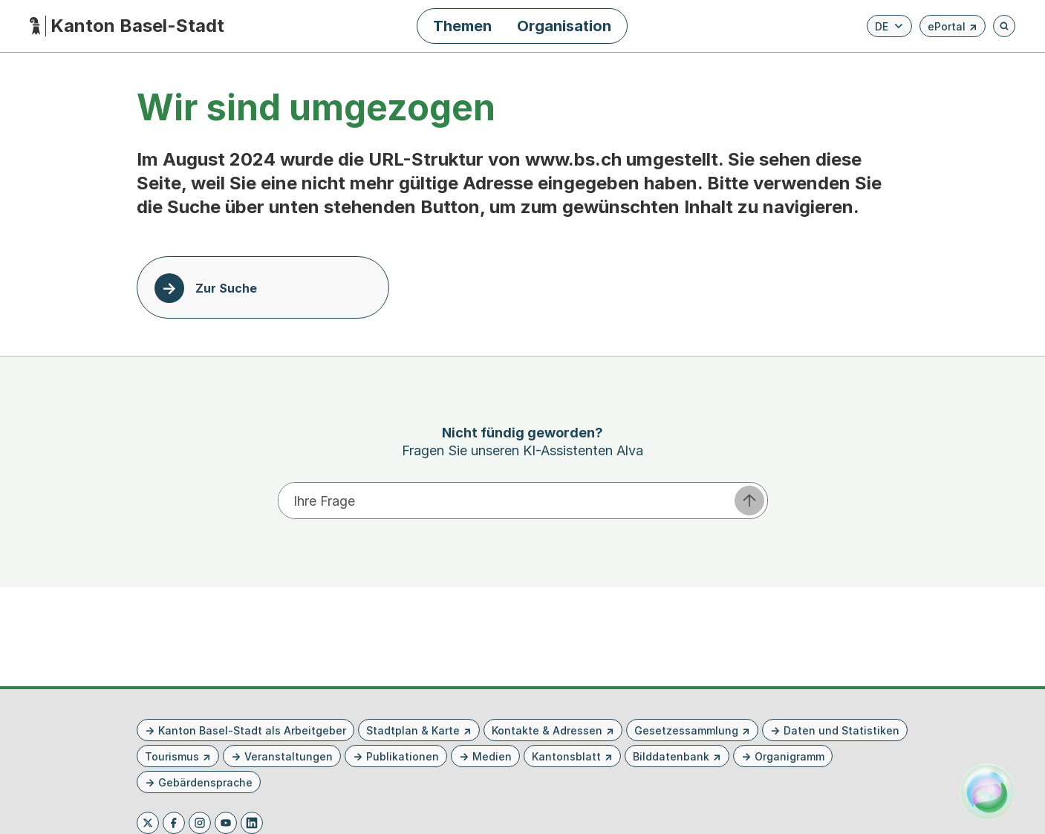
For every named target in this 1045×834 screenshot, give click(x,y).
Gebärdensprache (205, 782)
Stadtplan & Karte (413, 730)
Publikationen (402, 756)
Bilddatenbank (671, 756)
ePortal (952, 28)
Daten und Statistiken (841, 730)
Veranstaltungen (288, 756)
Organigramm (789, 756)
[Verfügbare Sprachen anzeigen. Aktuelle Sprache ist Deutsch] (889, 26)
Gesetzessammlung (686, 730)
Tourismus (172, 756)
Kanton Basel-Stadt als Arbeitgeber (252, 730)
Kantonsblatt (566, 756)
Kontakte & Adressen (547, 730)
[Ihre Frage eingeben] (505, 500)
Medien (492, 756)
